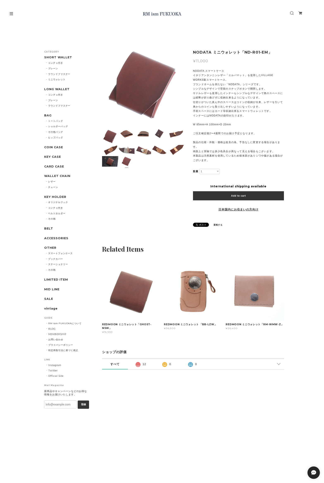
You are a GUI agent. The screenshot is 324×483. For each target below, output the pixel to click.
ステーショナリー (58, 264)
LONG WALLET (57, 89)
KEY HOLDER (55, 197)
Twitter (53, 371)
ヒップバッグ (55, 137)
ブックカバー (55, 259)
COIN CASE (53, 147)
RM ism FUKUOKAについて (65, 324)
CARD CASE (54, 167)
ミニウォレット (57, 79)
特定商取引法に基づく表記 (63, 351)
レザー (52, 182)
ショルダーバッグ (58, 126)
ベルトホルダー (57, 213)
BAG (48, 115)
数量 (195, 171)
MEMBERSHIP (57, 335)
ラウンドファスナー (59, 74)
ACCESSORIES (56, 238)
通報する (218, 225)
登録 (83, 405)
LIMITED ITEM (56, 280)
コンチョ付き (55, 62)
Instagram (54, 366)
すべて (115, 364)
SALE (48, 299)
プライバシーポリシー (60, 345)
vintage (51, 309)
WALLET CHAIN (57, 176)
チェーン (53, 187)
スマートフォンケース (60, 253)
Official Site (55, 376)
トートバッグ (55, 121)
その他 (52, 219)
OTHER (50, 248)
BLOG (52, 329)
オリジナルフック (58, 202)
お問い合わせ (55, 340)
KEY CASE (52, 157)
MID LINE (52, 290)
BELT (48, 229)
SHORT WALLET (58, 57)
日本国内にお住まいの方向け (238, 209)
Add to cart (238, 195)
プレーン (53, 68)
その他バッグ (55, 132)
